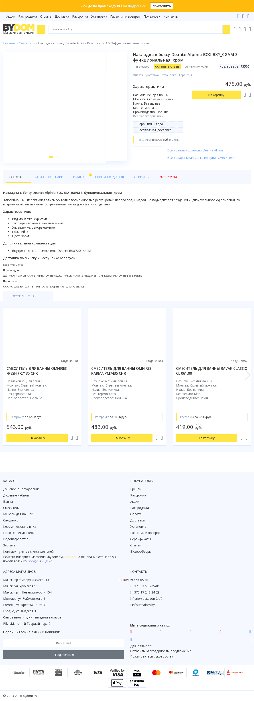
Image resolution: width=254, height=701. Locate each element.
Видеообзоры (140, 551)
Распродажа (27, 16)
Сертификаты (140, 539)
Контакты (170, 16)
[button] (51, 159)
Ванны (8, 501)
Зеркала (9, 545)
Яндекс (47, 561)
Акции (10, 16)
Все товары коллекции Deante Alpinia (196, 150)
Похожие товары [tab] (24, 298)
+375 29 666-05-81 (134, 580)
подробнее (137, 6)
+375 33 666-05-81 (146, 586)
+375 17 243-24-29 (146, 592)
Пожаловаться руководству (151, 656)
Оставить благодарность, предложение (160, 651)
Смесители (11, 508)
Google (33, 561)
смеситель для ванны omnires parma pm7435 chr (121, 373)
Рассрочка (80, 16)
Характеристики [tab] (45, 179)
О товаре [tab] (17, 179)
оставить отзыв (167, 66)
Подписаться (63, 655)
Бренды (136, 489)
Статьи (135, 545)
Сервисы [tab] (128, 179)
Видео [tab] (74, 177)
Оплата (45, 16)
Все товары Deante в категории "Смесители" (202, 157)
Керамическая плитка (19, 526)
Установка (99, 16)
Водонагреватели (16, 539)
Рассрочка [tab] (152, 179)
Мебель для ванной (18, 514)
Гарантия (186, 75)
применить (162, 6)
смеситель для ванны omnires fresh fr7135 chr (36, 373)
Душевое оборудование (21, 489)
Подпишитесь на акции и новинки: (31, 632)
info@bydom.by (143, 605)
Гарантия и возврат (125, 16)
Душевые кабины (16, 495)
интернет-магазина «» (40, 557)
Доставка (62, 16)
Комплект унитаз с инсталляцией (28, 551)
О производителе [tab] (99, 179)
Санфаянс (10, 520)
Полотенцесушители (19, 533)
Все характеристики (148, 116)
